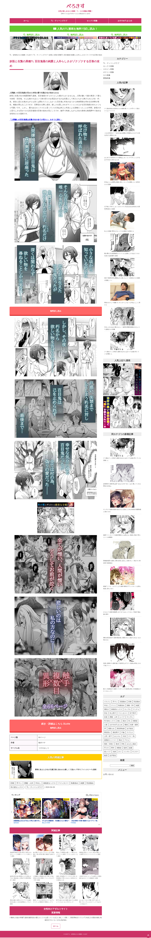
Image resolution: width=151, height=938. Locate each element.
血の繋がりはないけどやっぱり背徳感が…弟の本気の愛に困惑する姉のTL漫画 (44, 854)
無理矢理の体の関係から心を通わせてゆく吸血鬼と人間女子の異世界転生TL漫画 (20, 878)
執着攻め (74, 783)
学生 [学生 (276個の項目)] (105, 713)
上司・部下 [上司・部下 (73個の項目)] (108, 736)
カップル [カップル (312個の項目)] (127, 709)
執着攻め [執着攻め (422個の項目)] (121, 706)
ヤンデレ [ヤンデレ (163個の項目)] (130, 717)
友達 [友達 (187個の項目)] (105, 717)
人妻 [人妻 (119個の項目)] (105, 725)
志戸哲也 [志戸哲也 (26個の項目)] (113, 756)
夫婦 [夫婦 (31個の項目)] (114, 752)
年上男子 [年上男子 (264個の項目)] (113, 713)
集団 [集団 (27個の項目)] (105, 756)
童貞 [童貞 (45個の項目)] (117, 744)
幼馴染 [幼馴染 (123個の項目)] (135, 721)
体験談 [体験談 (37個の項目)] (119, 748)
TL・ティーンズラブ (59, 21)
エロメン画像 (108, 69)
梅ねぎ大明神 (46, 823)
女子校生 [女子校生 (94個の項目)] (130, 729)
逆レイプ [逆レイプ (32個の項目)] (107, 752)
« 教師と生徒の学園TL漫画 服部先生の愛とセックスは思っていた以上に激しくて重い (39, 918)
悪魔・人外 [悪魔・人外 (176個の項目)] (113, 717)
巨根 (12, 783)
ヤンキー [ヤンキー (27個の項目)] (135, 752)
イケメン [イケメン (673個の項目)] (107, 702)
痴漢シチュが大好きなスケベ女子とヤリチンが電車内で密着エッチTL (43, 901)
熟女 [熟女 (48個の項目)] (120, 740)
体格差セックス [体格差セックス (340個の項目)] (116, 709)
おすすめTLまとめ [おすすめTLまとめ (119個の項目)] (116, 725)
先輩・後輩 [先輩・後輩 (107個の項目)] (134, 725)
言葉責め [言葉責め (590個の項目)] (123, 702)
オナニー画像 (108, 72)
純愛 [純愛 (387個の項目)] (137, 706)
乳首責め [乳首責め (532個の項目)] (137, 702)
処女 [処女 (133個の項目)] (124, 721)
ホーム (26, 21)
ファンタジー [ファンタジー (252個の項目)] (122, 713)
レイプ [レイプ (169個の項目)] (122, 717)
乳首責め (90, 783)
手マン (19, 783)
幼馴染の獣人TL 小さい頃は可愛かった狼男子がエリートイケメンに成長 (90, 854)
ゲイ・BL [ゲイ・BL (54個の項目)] (131, 736)
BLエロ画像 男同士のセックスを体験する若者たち (119, 231)
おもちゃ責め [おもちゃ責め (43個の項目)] (131, 744)
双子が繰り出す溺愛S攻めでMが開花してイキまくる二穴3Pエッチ (67, 901)
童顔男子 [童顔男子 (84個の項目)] (116, 733)
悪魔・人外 (28, 783)
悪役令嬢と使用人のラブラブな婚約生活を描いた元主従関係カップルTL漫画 (20, 902)
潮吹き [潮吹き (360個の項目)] (106, 709)
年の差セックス (17, 787)
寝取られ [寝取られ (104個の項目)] (111, 729)
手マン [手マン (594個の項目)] (115, 702)
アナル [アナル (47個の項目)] (126, 740)
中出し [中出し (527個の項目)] (106, 706)
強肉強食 (16, 823)
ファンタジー (63, 783)
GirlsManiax (92, 795)
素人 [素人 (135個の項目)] (118, 721)
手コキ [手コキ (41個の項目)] (106, 748)
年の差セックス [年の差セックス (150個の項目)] (109, 721)
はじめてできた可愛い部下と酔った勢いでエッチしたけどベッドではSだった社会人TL (90, 902)
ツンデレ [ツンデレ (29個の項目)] (127, 752)
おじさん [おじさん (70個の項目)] (117, 736)
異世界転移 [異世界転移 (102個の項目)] (121, 729)
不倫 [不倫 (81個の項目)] (122, 733)
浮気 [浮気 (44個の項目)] (122, 744)
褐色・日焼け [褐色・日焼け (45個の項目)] (108, 744)
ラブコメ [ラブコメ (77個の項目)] (130, 733)
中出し (38, 783)
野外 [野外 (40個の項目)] (112, 748)
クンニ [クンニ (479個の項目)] (113, 706)
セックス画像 (92, 21)
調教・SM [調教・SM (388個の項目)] (130, 706)
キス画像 (106, 75)
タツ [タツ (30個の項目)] (119, 752)
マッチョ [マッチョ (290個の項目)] (136, 709)
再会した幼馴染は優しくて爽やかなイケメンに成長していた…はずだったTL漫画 (67, 854)
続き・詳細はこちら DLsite (55, 726)
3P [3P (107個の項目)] (105, 729)
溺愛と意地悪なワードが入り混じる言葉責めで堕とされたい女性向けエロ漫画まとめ (66, 878)
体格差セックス (49, 783)
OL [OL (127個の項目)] (129, 721)
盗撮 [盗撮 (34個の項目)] (130, 748)
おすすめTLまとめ (125, 21)
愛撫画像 (106, 78)
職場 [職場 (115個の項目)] (126, 725)
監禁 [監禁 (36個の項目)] (125, 748)
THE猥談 (73, 823)
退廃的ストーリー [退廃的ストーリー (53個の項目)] (110, 740)
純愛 (82, 783)
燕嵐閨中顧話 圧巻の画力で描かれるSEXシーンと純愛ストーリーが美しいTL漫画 (21, 854)
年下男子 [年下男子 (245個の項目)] (133, 713)
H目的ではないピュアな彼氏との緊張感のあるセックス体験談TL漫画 (90, 877)
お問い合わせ (108, 774)
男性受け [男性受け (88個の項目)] (107, 733)
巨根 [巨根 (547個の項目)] (129, 702)
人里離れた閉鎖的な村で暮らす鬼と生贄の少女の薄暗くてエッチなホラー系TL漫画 (43, 878)
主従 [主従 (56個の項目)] (124, 736)
